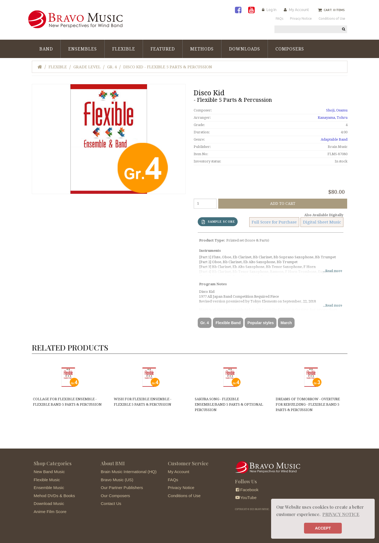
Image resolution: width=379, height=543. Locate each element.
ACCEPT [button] (323, 528)
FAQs (173, 479)
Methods (202, 49)
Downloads (244, 49)
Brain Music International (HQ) (128, 471)
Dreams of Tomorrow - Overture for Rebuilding (308, 404)
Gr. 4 (112, 67)
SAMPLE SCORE (218, 222)
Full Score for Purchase (274, 222)
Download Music (49, 503)
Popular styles (260, 323)
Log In (271, 10)
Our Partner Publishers (122, 487)
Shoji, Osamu (336, 110)
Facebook (246, 489)
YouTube (246, 497)
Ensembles (82, 49)
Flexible (123, 49)
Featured (163, 49)
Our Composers (115, 495)
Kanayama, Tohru (332, 118)
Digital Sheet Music (322, 222)
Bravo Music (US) (117, 479)
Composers (289, 49)
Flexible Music (47, 479)
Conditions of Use (184, 495)
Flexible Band (228, 323)
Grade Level (87, 67)
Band (46, 49)
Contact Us (111, 503)
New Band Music (49, 471)
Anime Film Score (50, 511)
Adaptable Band (334, 139)
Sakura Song (229, 404)
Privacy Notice (181, 487)
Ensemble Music (49, 487)
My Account (299, 10)
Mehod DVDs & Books (54, 495)
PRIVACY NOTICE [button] (340, 514)
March (286, 323)
